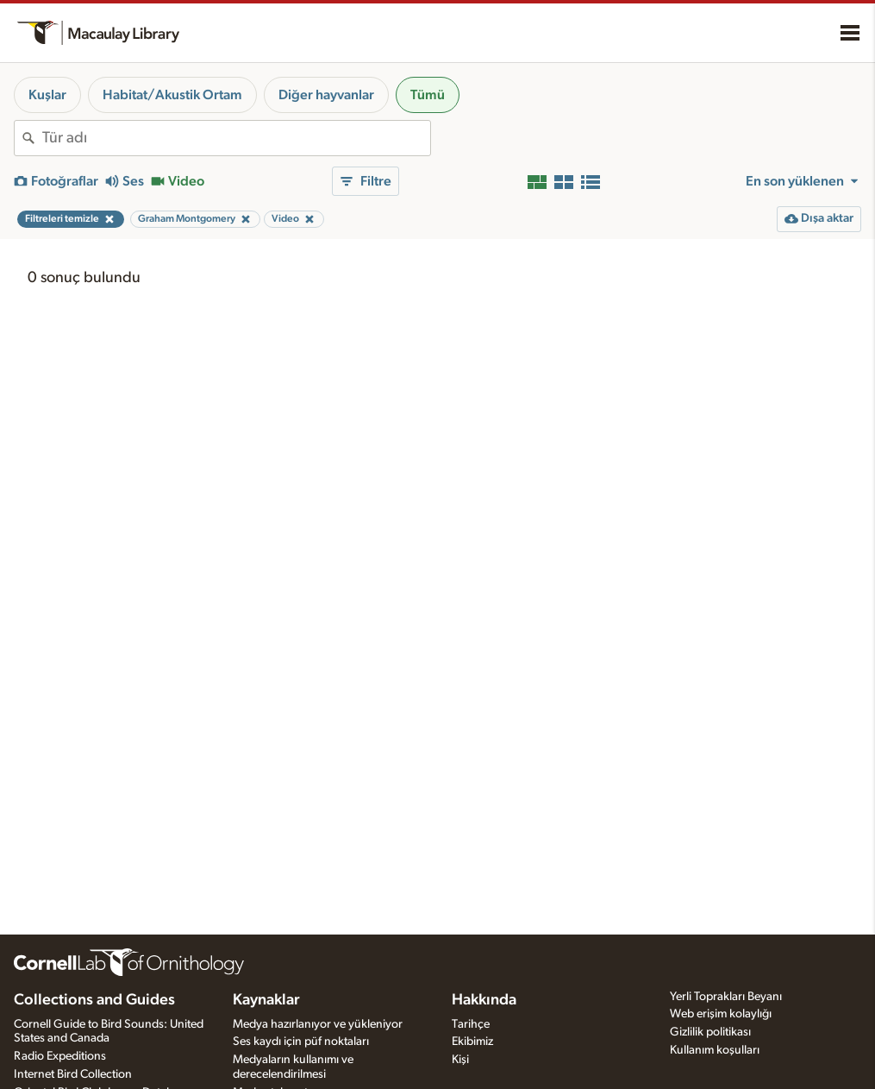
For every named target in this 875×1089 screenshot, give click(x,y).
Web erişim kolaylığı (721, 1014)
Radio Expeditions (60, 1056)
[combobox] (236, 138)
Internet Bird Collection (73, 1074)
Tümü (427, 95)
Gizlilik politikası (710, 1032)
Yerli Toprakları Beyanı (726, 997)
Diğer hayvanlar (326, 95)
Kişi (460, 1060)
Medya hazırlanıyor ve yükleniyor (318, 1024)
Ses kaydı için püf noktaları (301, 1041)
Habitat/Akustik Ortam (172, 95)
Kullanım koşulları (714, 1050)
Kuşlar (47, 95)
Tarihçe (471, 1024)
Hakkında (484, 1000)
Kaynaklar (266, 1000)
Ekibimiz (472, 1041)
